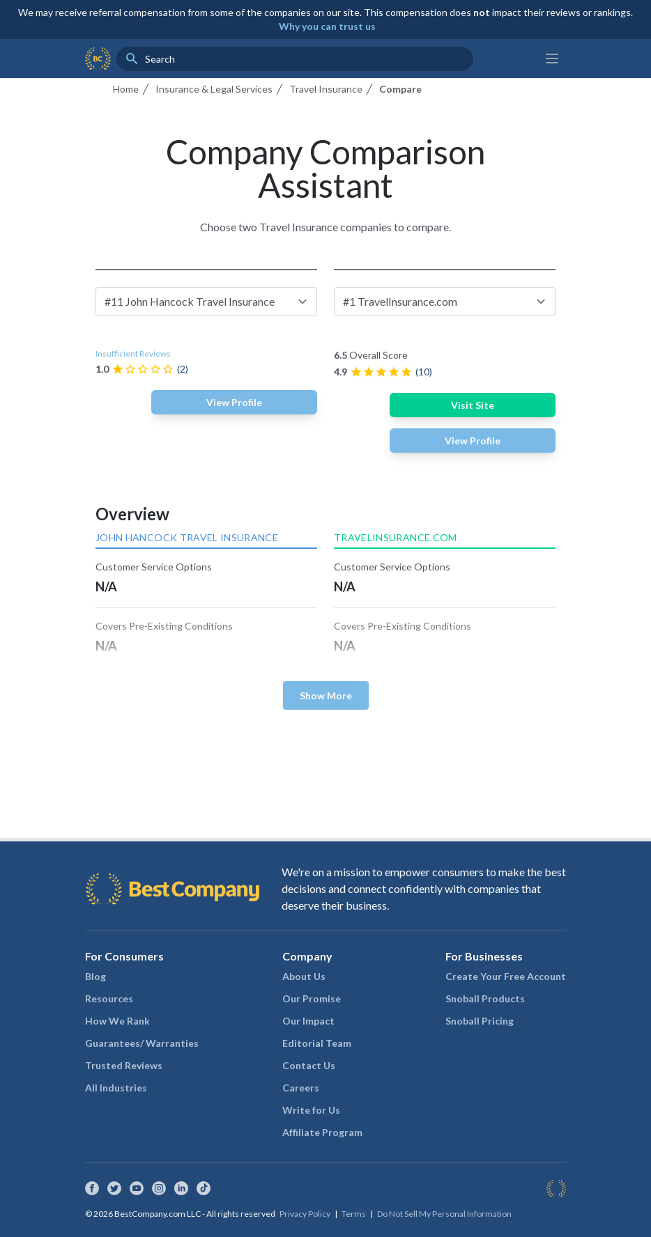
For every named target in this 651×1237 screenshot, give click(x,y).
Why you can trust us (327, 26)
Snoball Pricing (479, 1021)
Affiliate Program (322, 1132)
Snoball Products (485, 998)
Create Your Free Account (505, 976)
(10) (423, 372)
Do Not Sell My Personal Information (444, 1213)
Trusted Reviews (123, 1065)
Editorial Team (316, 1043)
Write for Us (311, 1110)
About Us (304, 976)
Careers (300, 1088)
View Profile (234, 402)
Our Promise (311, 998)
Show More (326, 695)
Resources (109, 998)
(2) (182, 369)
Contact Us (308, 1065)
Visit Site (472, 405)
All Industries (116, 1088)
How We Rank (117, 1021)
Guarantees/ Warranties (142, 1043)
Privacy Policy (304, 1213)
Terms (354, 1213)
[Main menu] (552, 58)
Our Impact (308, 1021)
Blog (95, 976)
